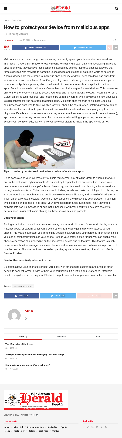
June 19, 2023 (24, 40)
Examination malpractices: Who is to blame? (27, 365)
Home (6, 20)
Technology (17, 20)
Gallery (31, 431)
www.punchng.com (23, 286)
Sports (64, 427)
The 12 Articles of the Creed (19, 344)
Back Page (43, 431)
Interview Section (35, 427)
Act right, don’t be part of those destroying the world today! (34, 354)
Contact (55, 431)
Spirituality (52, 427)
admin (10, 40)
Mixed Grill (18, 427)
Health (7, 431)
